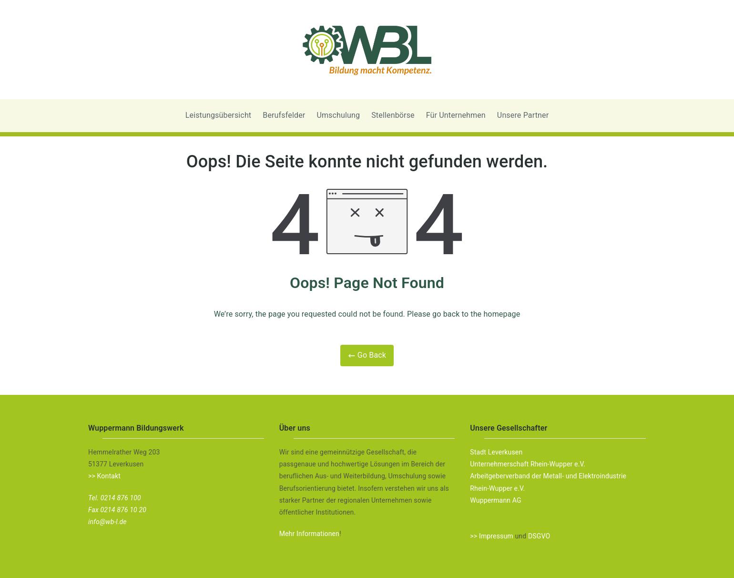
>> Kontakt (104, 476)
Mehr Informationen (309, 533)
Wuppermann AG (495, 500)
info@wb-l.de (107, 522)
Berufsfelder (284, 115)
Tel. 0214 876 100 (114, 498)
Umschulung (338, 115)
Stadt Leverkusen (496, 452)
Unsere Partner (523, 115)
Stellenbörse (393, 115)
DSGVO (539, 536)
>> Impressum (491, 536)
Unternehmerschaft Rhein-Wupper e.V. (527, 464)
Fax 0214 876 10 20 (117, 510)
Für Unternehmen (456, 115)
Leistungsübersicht (218, 115)
